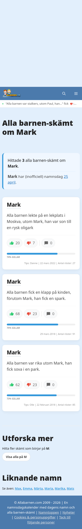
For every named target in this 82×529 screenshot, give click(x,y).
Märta (38, 488)
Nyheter (69, 512)
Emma (27, 488)
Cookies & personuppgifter (35, 517)
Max (18, 488)
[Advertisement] (41, 43)
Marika (60, 488)
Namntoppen (48, 512)
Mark (14, 205)
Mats (70, 488)
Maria (48, 488)
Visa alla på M (16, 457)
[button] (64, 93)
